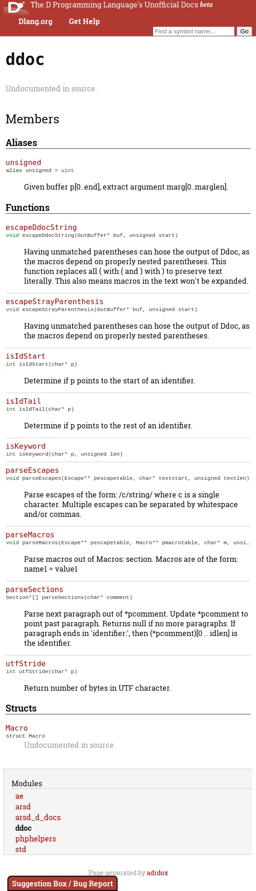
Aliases (21, 142)
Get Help (84, 21)
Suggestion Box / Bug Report (62, 883)
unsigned (23, 162)
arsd (23, 816)
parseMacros (30, 541)
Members (32, 119)
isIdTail (23, 405)
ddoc (23, 838)
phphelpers (35, 848)
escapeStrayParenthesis (55, 303)
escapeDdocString (41, 228)
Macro (17, 737)
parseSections (34, 596)
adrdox (157, 882)
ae (19, 806)
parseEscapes (32, 475)
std (20, 859)
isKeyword (26, 450)
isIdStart (26, 359)
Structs (21, 717)
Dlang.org (35, 21)
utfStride (26, 672)
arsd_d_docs (38, 827)
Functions (28, 208)
